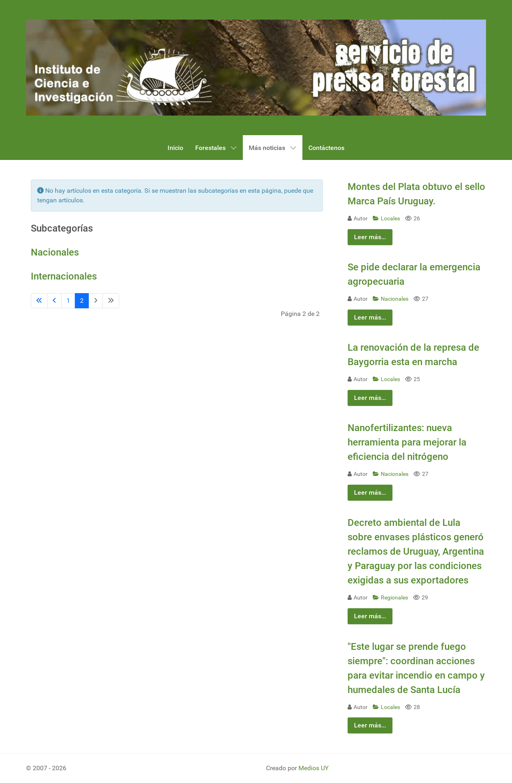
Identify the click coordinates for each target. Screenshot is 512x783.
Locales (387, 218)
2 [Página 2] (82, 300)
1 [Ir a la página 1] (68, 300)
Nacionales (55, 252)
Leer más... (370, 237)
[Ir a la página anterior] (54, 300)
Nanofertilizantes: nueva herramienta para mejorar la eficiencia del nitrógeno (407, 442)
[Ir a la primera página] (39, 300)
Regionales (391, 597)
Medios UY (313, 768)
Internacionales (64, 276)
